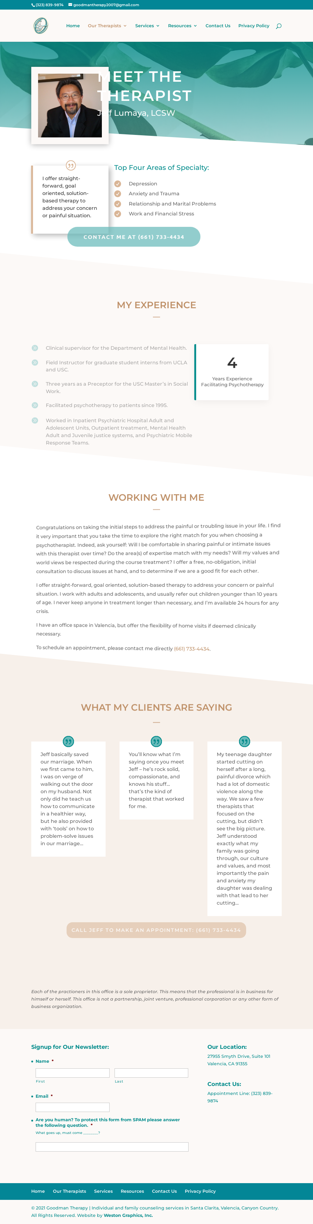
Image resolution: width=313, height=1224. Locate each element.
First (40, 1081)
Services (144, 26)
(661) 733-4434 (190, 650)
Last (119, 1081)
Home (73, 26)
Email (44, 1096)
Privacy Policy (253, 26)
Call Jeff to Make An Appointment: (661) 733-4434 (156, 930)
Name (45, 1061)
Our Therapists (104, 26)
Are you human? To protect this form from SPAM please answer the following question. (108, 1122)
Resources (179, 26)
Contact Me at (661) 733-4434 (76, 236)
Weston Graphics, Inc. (128, 1215)
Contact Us (218, 26)
